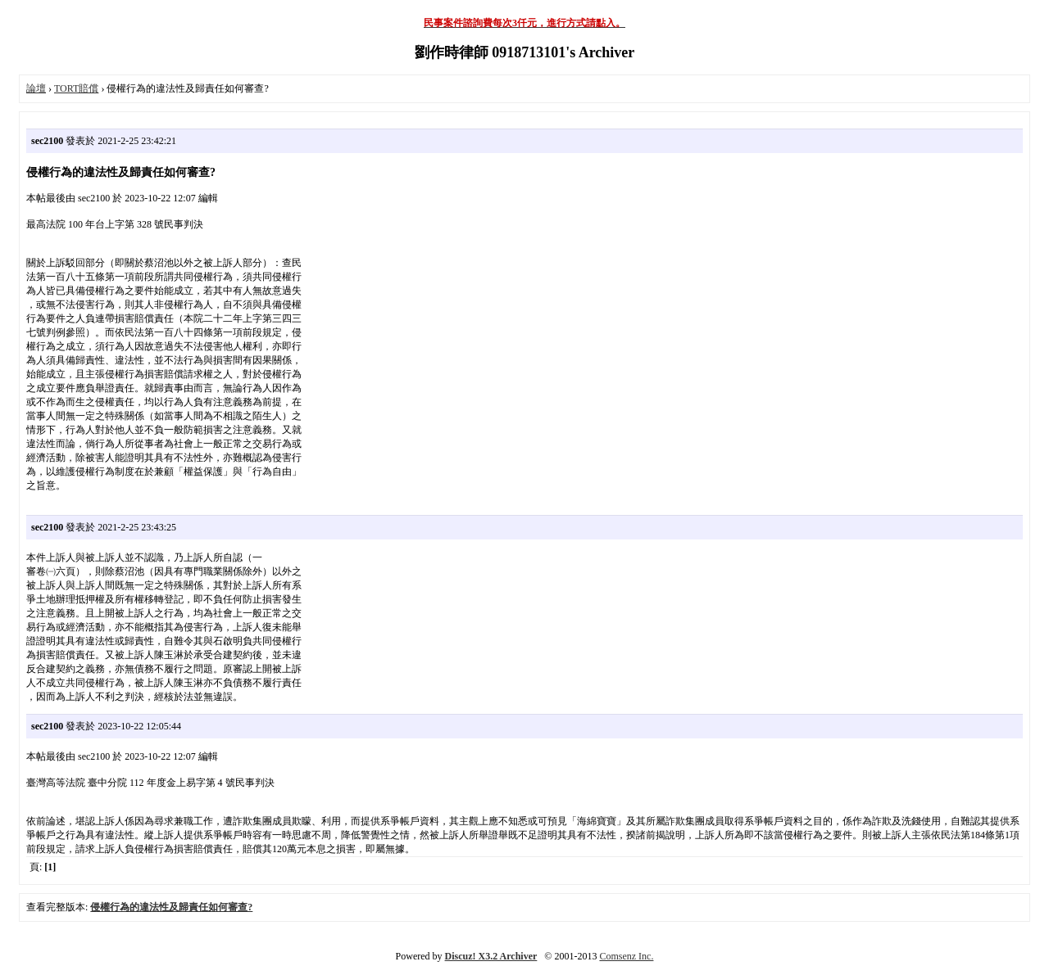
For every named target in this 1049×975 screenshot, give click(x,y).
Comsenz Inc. (626, 956)
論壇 (36, 88)
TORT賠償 (76, 88)
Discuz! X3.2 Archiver (491, 956)
